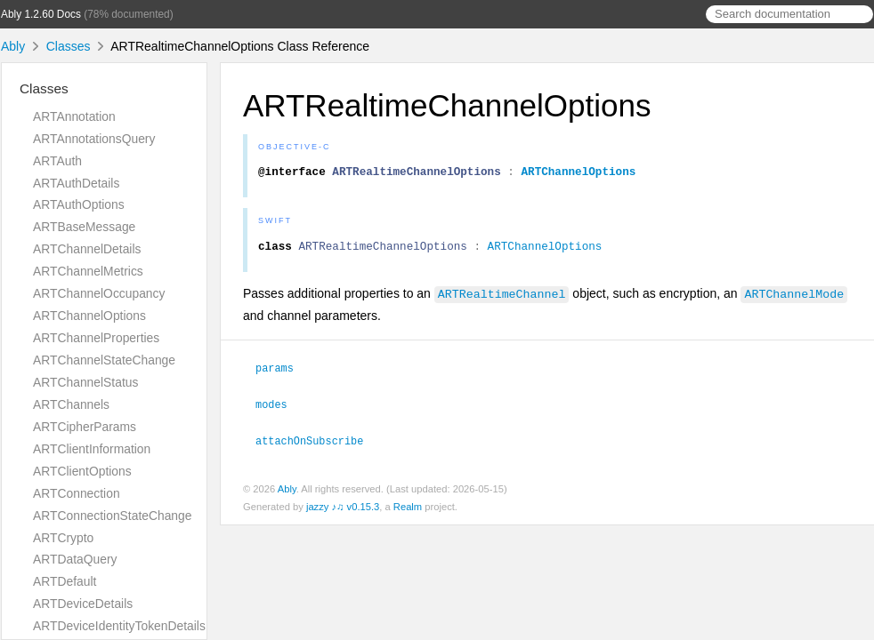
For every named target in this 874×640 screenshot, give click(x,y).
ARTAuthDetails (76, 183)
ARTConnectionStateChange (112, 515)
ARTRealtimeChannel (502, 299)
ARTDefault (64, 581)
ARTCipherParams (84, 427)
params (282, 372)
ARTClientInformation (91, 449)
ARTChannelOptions (89, 315)
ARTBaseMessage (84, 227)
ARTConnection (76, 493)
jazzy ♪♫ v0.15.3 (342, 509)
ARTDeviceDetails (83, 603)
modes (279, 408)
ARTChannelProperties (96, 338)
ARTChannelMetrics (88, 271)
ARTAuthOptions (79, 204)
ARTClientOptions (82, 471)
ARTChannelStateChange (104, 360)
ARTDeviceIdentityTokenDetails (119, 626)
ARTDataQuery (75, 559)
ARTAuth (57, 161)
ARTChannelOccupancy (99, 293)
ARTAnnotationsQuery (94, 139)
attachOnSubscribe (317, 443)
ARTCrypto (63, 538)
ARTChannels (71, 404)
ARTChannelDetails (87, 249)
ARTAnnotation (74, 116)
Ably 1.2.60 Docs (41, 14)
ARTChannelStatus (85, 382)
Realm (407, 509)
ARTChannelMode (794, 299)
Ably (13, 46)
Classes (68, 46)
